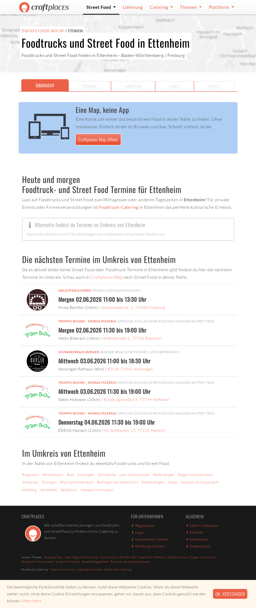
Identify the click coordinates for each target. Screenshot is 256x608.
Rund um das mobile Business (130, 561)
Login (137, 532)
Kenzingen (85, 474)
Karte (174, 86)
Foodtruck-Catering (118, 207)
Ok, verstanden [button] (230, 594)
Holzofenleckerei (74, 290)
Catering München (89, 569)
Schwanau (30, 482)
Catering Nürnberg (63, 569)
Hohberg (29, 490)
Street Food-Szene (68, 561)
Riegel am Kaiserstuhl (195, 474)
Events (214, 86)
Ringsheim (30, 474)
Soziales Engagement (95, 561)
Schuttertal (107, 474)
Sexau (173, 482)
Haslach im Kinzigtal (97, 490)
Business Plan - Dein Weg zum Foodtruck (72, 557)
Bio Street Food (142, 557)
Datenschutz (198, 546)
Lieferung (133, 7)
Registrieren (143, 525)
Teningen (49, 482)
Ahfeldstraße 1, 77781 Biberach (132, 338)
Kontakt (194, 532)
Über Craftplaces (202, 525)
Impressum (197, 539)
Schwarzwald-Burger (78, 352)
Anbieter (133, 86)
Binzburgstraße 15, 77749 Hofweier (137, 399)
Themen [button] (189, 7)
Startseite (29, 30)
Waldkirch (69, 490)
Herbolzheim (52, 474)
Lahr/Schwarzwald (134, 474)
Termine (90, 86)
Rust (70, 474)
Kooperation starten (149, 539)
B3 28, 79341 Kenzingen (130, 369)
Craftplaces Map (106, 277)
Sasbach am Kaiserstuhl (200, 482)
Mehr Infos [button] (32, 600)
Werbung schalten (148, 546)
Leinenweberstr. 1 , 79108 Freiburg (133, 307)
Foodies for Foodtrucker (38, 561)
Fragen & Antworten (203, 557)
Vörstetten (48, 490)
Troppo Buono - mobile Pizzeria (87, 321)
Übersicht (45, 85)
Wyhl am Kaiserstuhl (77, 482)
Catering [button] (159, 7)
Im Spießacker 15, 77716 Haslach (134, 430)
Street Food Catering (118, 569)
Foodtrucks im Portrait (115, 557)
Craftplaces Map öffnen (98, 139)
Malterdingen (164, 474)
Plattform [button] (219, 7)
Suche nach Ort (52, 30)
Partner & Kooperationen (171, 557)
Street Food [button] (99, 7)
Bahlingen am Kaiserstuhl (117, 482)
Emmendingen (153, 482)
